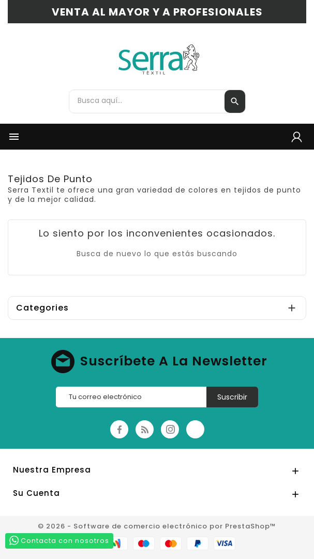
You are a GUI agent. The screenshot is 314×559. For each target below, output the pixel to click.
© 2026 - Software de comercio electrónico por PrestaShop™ (157, 526)
